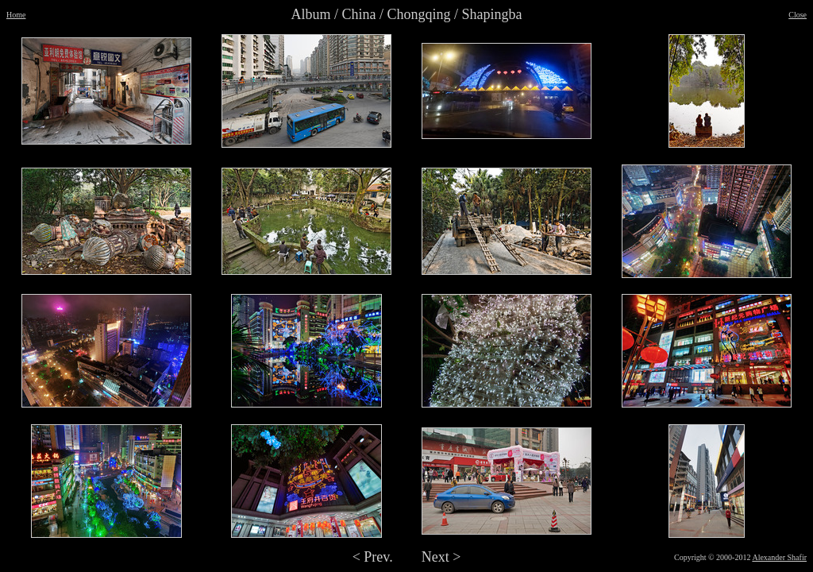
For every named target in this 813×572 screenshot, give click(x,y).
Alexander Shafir (779, 557)
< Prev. (373, 557)
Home (15, 14)
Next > (441, 557)
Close (797, 14)
